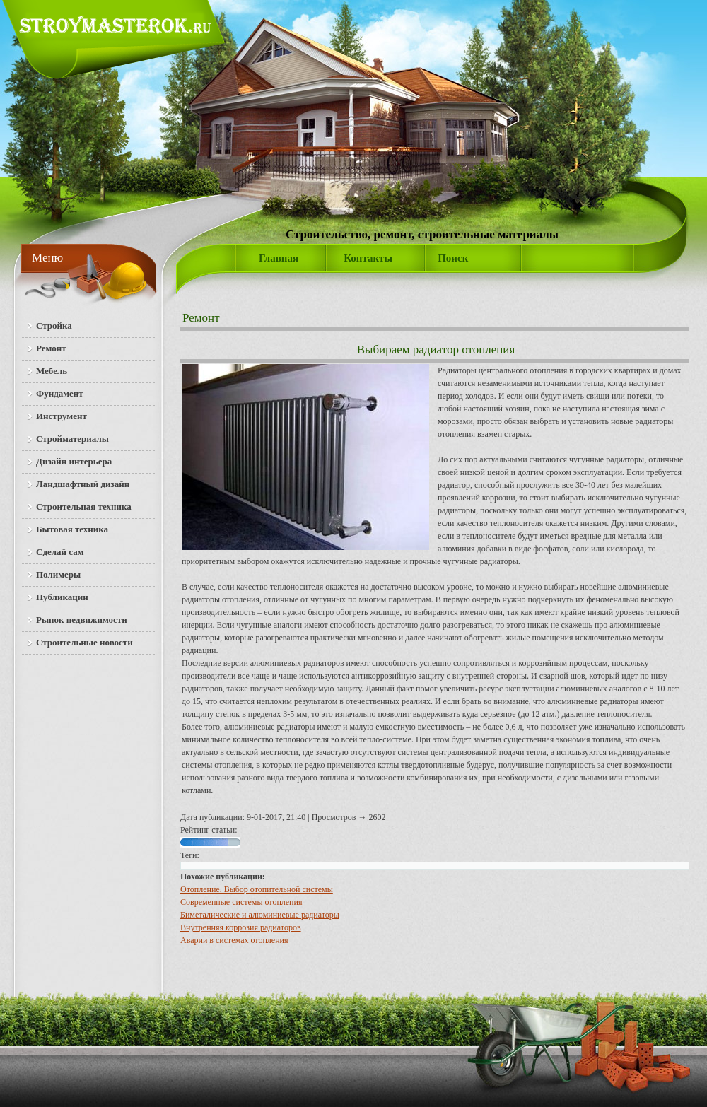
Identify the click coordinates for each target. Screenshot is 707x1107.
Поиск (453, 258)
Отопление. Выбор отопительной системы (256, 889)
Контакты (368, 258)
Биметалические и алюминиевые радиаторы (259, 915)
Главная (278, 258)
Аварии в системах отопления (234, 940)
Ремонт (201, 317)
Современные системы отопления (241, 902)
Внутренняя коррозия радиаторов (240, 927)
